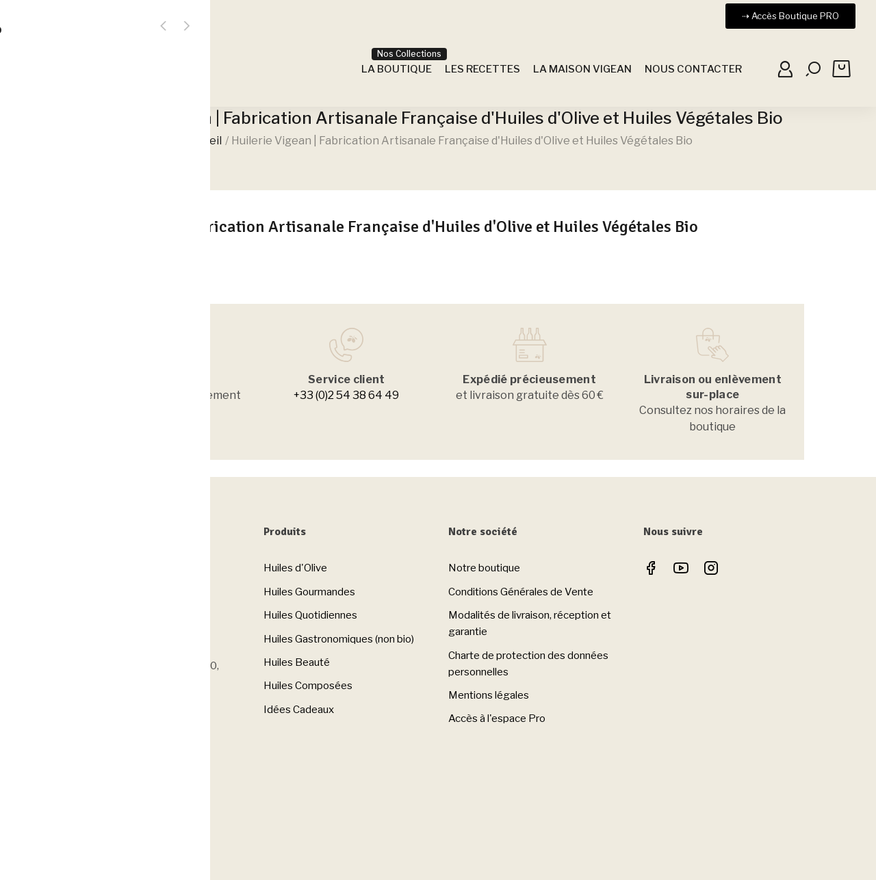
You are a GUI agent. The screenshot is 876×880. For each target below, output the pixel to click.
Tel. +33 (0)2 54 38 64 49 (117, 625)
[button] (790, 16)
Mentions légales (488, 695)
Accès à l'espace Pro (496, 718)
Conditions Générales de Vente (520, 592)
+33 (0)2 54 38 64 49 (346, 395)
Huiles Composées (307, 686)
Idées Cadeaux (298, 709)
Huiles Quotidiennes (310, 615)
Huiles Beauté (296, 662)
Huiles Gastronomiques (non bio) (338, 639)
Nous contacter (99, 752)
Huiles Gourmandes (309, 592)
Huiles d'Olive (295, 568)
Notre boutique (484, 568)
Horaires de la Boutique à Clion (129, 808)
